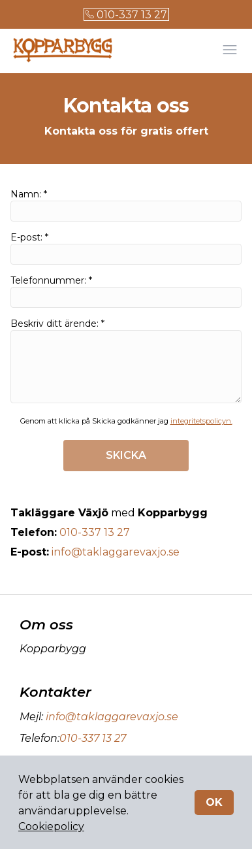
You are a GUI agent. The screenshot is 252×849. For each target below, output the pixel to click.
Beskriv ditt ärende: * (126, 360)
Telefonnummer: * (126, 291)
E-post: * (126, 248)
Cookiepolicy (51, 826)
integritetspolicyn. (201, 420)
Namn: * (126, 205)
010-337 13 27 (126, 14)
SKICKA (126, 455)
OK (214, 802)
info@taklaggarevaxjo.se (116, 552)
